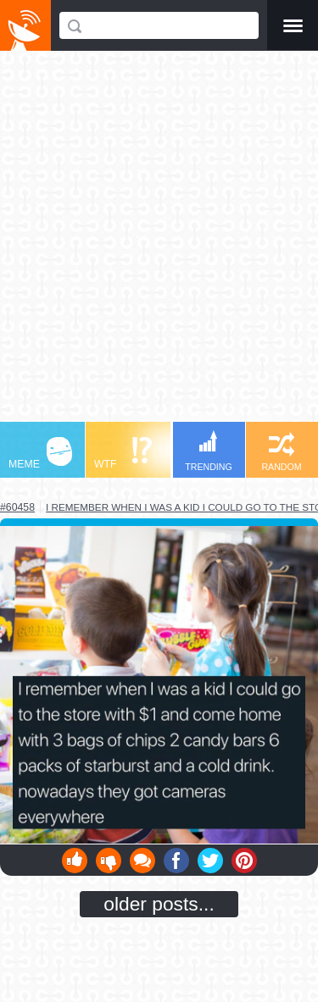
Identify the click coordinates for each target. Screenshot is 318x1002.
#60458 (17, 507)
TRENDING (208, 451)
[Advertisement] (159, 244)
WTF (123, 453)
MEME (40, 453)
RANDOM (281, 452)
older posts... (159, 904)
